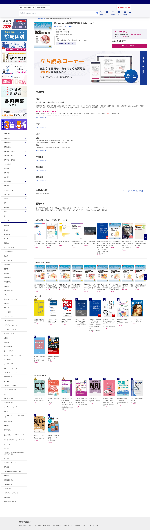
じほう (6, 338)
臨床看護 (6, 173)
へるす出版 (7, 312)
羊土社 (6, 239)
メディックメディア (10, 462)
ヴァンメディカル (9, 351)
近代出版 (6, 475)
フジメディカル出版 (10, 329)
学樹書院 (6, 425)
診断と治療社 (8, 346)
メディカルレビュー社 (10, 325)
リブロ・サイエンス (10, 389)
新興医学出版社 (8, 290)
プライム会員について (25, 525)
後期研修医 (7, 142)
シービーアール (8, 316)
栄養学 (6, 198)
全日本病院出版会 (9, 320)
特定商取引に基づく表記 (42, 525)
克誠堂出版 (7, 282)
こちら (108, 113)
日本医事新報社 (8, 251)
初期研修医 (7, 138)
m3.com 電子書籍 (38, 18)
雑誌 (5, 211)
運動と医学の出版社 (10, 501)
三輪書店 (6, 303)
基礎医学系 (7, 147)
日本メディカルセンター (11, 299)
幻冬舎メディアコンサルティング (14, 440)
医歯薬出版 (7, 264)
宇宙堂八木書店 (8, 398)
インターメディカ (9, 333)
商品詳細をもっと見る (65, 43)
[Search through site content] (57, 13)
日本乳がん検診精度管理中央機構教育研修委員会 (14, 453)
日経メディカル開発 (10, 385)
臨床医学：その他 (9, 160)
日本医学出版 (8, 484)
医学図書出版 (8, 377)
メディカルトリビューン (11, 493)
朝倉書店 (6, 458)
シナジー (6, 394)
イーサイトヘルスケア (10, 407)
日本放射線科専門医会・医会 (12, 471)
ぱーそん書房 (8, 444)
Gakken (6, 286)
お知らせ (77, 525)
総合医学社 (7, 277)
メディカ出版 (8, 260)
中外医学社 (7, 234)
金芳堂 (6, 269)
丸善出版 (6, 308)
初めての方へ (68, 525)
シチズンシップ (8, 488)
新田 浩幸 (57, 26)
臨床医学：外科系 (9, 155)
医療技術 (6, 186)
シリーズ (6, 220)
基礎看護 (6, 177)
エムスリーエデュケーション (12, 355)
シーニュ (6, 381)
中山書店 (6, 273)
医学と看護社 (8, 421)
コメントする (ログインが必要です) (133, 191)
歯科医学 (6, 207)
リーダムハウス (8, 364)
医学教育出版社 (8, 402)
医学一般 (6, 168)
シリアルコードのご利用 (90, 525)
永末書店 (6, 448)
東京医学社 (7, 430)
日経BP (6, 295)
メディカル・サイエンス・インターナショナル (14, 434)
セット (6, 216)
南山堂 (6, 256)
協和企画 (6, 342)
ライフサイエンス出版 (10, 372)
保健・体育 (7, 194)
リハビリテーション (10, 190)
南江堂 (6, 411)
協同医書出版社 (8, 480)
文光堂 (6, 230)
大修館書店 (7, 497)
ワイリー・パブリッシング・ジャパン (14, 416)
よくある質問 (57, 525)
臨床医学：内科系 (9, 151)
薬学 (5, 203)
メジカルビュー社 (9, 247)
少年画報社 (7, 359)
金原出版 (6, 243)
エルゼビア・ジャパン (10, 368)
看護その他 (7, 181)
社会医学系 (7, 164)
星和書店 (6, 467)
